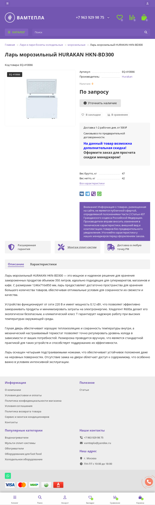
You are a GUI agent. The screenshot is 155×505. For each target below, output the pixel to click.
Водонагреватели (16, 437)
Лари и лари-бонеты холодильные (41, 45)
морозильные (76, 45)
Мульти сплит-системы (20, 443)
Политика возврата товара (23, 411)
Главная (10, 45)
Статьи (84, 390)
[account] (147, 3)
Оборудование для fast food (23, 454)
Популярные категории (24, 430)
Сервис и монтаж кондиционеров (27, 417)
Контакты (11, 422)
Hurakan (127, 76)
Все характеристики (92, 183)
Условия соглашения (18, 406)
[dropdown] (7, 3)
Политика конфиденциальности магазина (33, 400)
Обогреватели (14, 448)
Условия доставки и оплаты (23, 395)
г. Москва (90, 458)
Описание (16, 264)
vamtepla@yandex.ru (97, 443)
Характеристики (43, 264)
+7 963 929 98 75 (90, 17)
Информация (15, 383)
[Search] (91, 32)
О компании (13, 390)
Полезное (87, 383)
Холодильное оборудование (23, 459)
